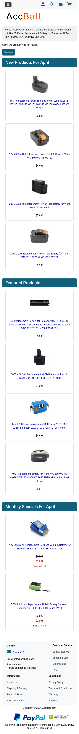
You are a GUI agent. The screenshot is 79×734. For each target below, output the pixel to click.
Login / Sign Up (61, 651)
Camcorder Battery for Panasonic (53, 29)
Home (8, 29)
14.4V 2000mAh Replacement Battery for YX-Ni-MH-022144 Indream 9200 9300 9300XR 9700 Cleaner (39, 426)
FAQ (55, 669)
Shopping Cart (60, 657)
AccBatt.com (49, 707)
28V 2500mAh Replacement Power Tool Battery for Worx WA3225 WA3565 (39, 205)
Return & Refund (15, 694)
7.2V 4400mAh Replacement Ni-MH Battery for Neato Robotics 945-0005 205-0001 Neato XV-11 (39, 606)
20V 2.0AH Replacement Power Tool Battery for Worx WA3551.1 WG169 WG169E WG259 (39, 255)
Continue (8, 52)
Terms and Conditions (60, 688)
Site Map (53, 700)
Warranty (53, 694)
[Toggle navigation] (8, 4)
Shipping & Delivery (17, 688)
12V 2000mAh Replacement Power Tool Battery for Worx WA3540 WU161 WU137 (39, 156)
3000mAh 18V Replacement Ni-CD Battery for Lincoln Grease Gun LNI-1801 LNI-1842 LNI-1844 (39, 376)
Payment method (16, 700)
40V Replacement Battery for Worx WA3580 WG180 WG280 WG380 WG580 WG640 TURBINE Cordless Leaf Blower (39, 477)
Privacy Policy (55, 682)
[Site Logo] (39, 16)
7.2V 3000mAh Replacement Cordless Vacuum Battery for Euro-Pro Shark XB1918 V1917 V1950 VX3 (39, 547)
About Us (12, 682)
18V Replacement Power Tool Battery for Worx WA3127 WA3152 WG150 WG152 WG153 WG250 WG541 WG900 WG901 (39, 104)
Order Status (59, 663)
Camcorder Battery (23, 29)
